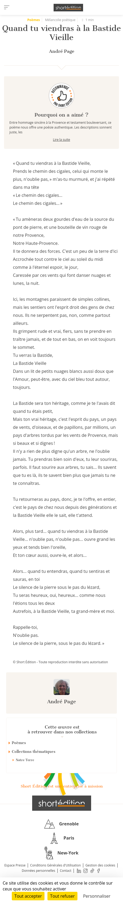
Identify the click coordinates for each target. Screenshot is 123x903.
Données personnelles (38, 870)
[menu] (6, 7)
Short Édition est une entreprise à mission (62, 786)
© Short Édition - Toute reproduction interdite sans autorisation (60, 662)
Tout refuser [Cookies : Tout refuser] (62, 896)
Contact (65, 870)
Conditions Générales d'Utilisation (55, 865)
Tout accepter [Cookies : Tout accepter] (28, 896)
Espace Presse (14, 865)
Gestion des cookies (100, 865)
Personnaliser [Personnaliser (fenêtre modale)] (96, 896)
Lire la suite (61, 139)
